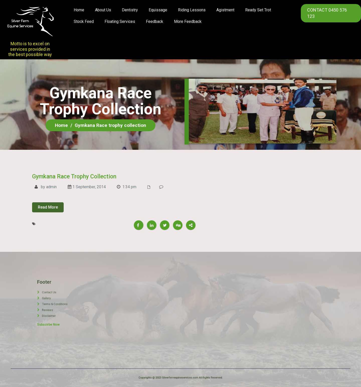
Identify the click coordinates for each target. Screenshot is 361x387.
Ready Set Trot (258, 10)
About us (103, 10)
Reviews (56, 304)
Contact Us (57, 299)
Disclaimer (57, 306)
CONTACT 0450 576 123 (327, 13)
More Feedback (188, 21)
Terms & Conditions (59, 303)
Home (79, 10)
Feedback (154, 21)
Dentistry (130, 10)
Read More (48, 207)
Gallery (56, 301)
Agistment (225, 10)
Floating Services (120, 21)
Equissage (158, 10)
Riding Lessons (192, 10)
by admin (46, 186)
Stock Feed (84, 21)
